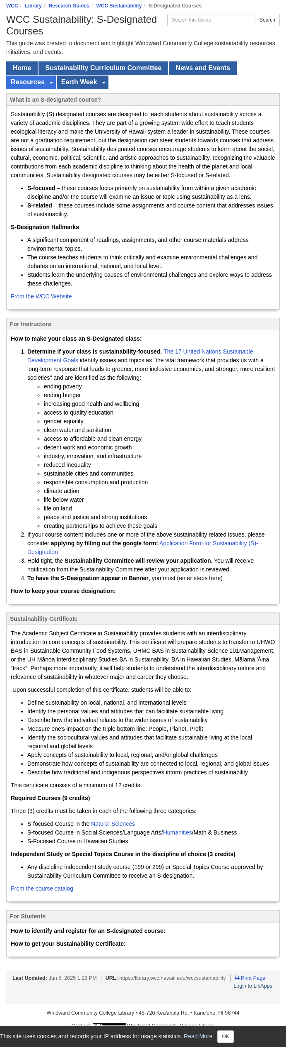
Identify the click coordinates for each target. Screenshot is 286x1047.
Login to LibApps (252, 986)
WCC (12, 6)
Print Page (250, 978)
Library (33, 6)
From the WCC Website (41, 296)
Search (267, 20)
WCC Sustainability (119, 6)
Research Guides (69, 6)
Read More (198, 1035)
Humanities (177, 832)
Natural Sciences (113, 823)
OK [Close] (225, 1037)
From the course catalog (42, 888)
